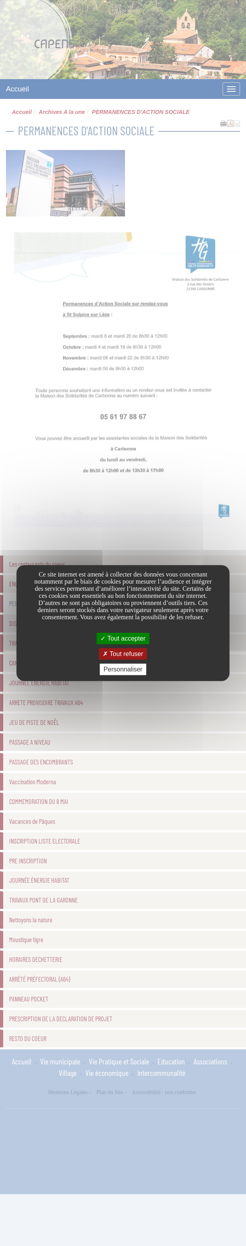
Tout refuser (123, 653)
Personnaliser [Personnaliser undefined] (123, 669)
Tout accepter (122, 638)
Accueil (17, 89)
